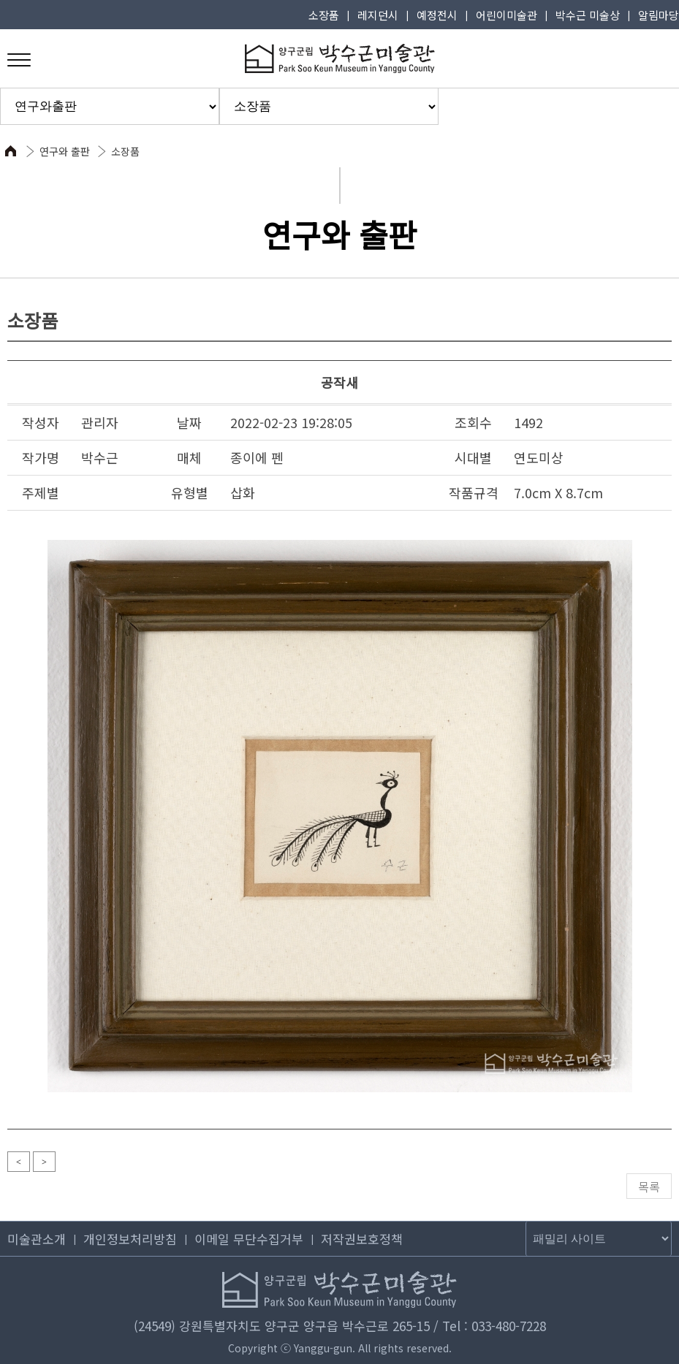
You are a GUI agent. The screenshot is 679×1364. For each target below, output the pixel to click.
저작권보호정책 (362, 1239)
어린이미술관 (506, 15)
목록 (649, 1186)
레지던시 (377, 15)
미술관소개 (36, 1239)
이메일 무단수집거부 (248, 1239)
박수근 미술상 (587, 15)
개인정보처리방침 (130, 1239)
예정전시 (437, 15)
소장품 (323, 15)
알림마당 (658, 15)
